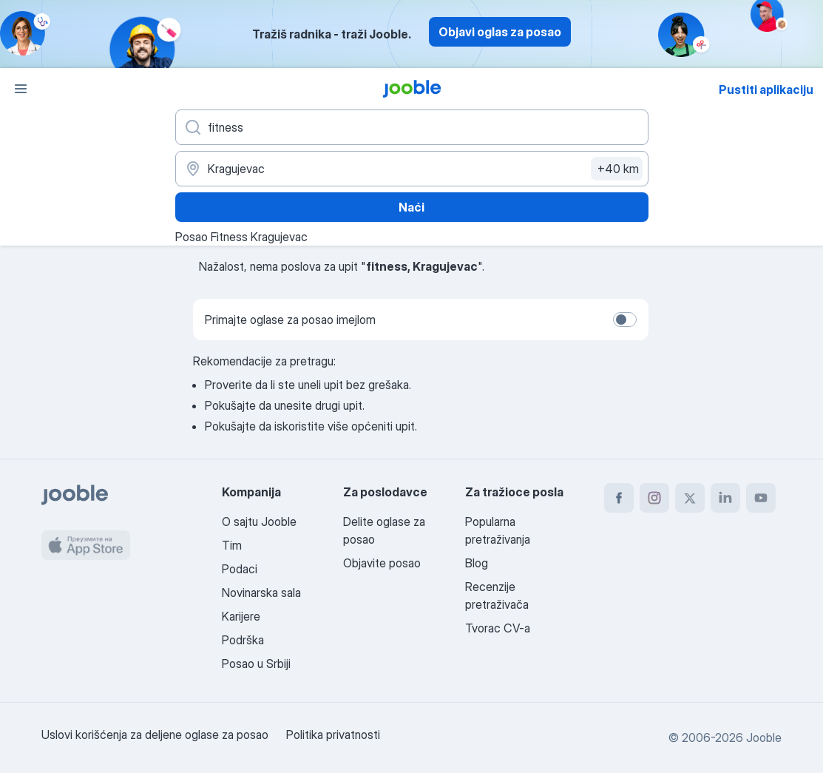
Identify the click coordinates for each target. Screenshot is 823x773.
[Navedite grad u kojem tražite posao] (411, 168)
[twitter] (690, 498)
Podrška (243, 639)
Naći (411, 207)
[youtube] (761, 498)
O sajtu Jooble (259, 521)
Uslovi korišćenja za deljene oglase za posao (154, 734)
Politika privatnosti (333, 734)
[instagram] (654, 498)
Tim (232, 545)
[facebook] (619, 498)
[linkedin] (725, 498)
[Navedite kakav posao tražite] (411, 127)
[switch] (625, 319)
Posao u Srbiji (256, 663)
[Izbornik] (20, 89)
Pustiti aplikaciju (766, 89)
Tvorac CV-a (497, 628)
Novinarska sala (261, 592)
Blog (476, 563)
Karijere (241, 616)
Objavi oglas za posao (499, 31)
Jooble (764, 737)
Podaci (239, 568)
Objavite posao (382, 563)
